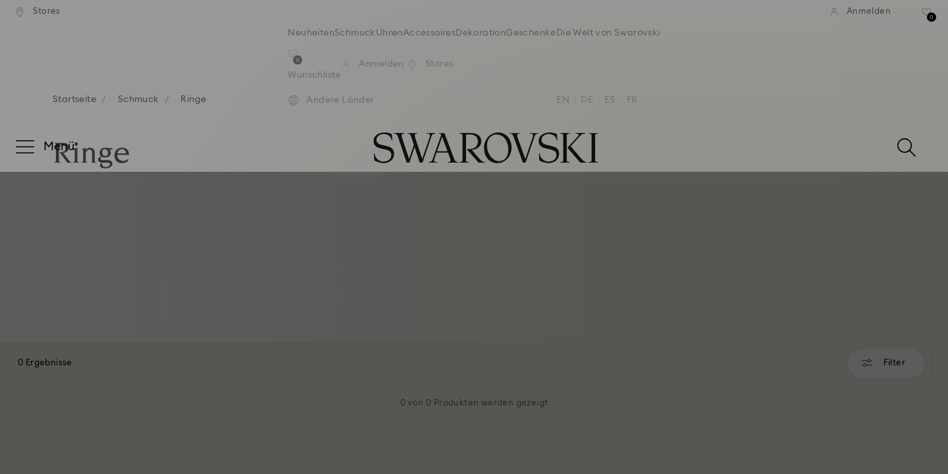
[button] (690, 152)
